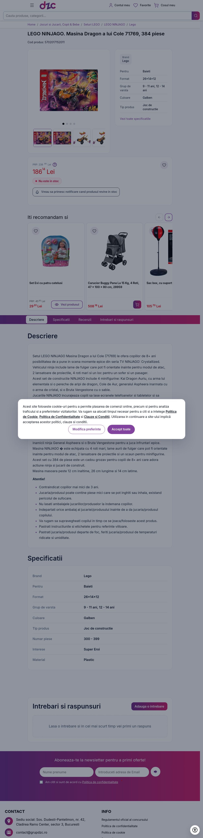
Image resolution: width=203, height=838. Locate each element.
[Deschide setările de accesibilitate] (195, 830)
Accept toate (121, 429)
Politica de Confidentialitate (59, 417)
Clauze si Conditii (97, 417)
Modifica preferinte (86, 429)
